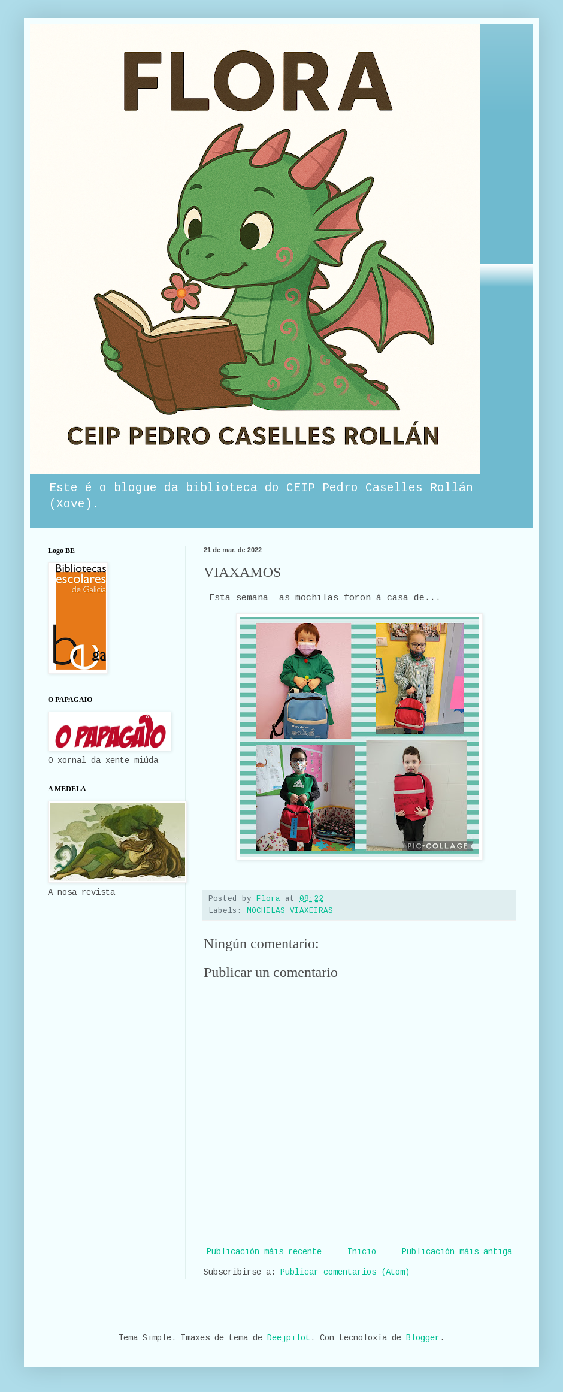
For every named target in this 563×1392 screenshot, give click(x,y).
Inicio (361, 1252)
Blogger (423, 1338)
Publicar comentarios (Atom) (345, 1272)
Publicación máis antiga (457, 1252)
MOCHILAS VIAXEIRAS (290, 911)
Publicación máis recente (264, 1252)
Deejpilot (288, 1338)
